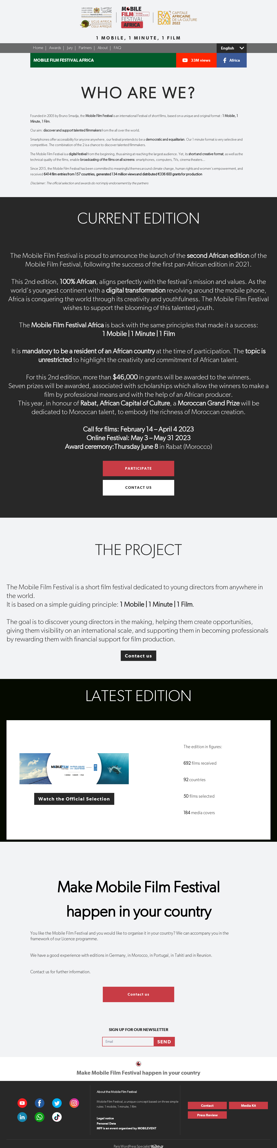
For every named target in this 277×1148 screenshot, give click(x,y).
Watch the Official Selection (74, 799)
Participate (138, 468)
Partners (85, 48)
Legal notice (105, 1118)
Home (38, 48)
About (103, 48)
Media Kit (248, 1106)
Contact (207, 1106)
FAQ (117, 48)
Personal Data (106, 1123)
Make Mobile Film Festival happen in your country (138, 1072)
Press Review (207, 1115)
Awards (55, 48)
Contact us (138, 487)
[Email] (128, 1041)
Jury (70, 48)
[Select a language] (232, 48)
